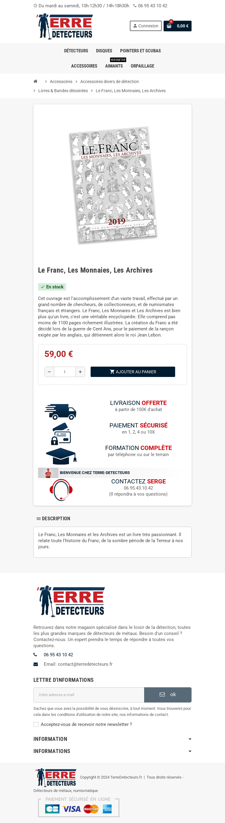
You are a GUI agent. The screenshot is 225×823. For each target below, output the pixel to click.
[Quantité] (65, 372)
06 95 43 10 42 (152, 6)
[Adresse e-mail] (88, 695)
